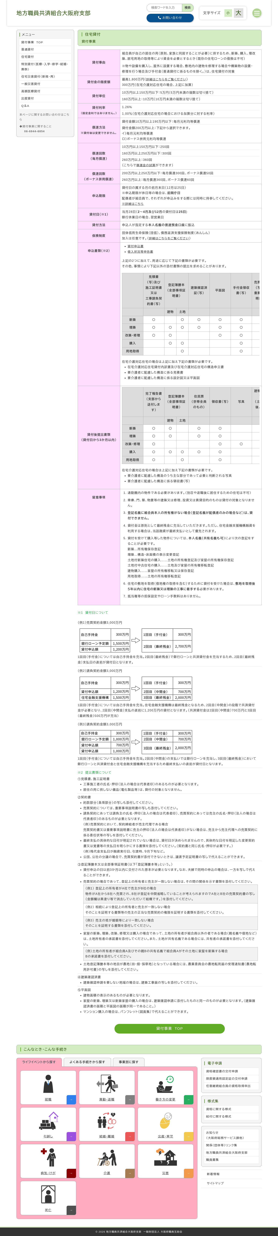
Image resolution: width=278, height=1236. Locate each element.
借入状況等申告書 (141, 251)
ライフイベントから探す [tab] (39, 1062)
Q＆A (25, 107)
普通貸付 (28, 49)
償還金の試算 (146, 165)
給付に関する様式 (219, 1117)
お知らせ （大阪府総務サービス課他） (226, 1136)
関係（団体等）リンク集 (222, 1146)
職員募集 (212, 1161)
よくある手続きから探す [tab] (87, 1062)
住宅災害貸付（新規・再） (39, 77)
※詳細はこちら (133, 203)
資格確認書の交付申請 (222, 1071)
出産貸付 (28, 100)
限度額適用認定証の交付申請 (227, 1078)
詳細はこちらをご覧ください (167, 79)
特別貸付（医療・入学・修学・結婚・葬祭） (43, 67)
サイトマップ (216, 1185)
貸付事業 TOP (169, 1029)
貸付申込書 (136, 246)
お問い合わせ (170, 17)
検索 (188, 7)
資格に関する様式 (219, 1109)
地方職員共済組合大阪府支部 (227, 1154)
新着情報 (213, 1176)
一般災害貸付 (31, 85)
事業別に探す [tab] (129, 1062)
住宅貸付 (28, 57)
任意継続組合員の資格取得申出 (229, 1086)
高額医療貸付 (31, 92)
